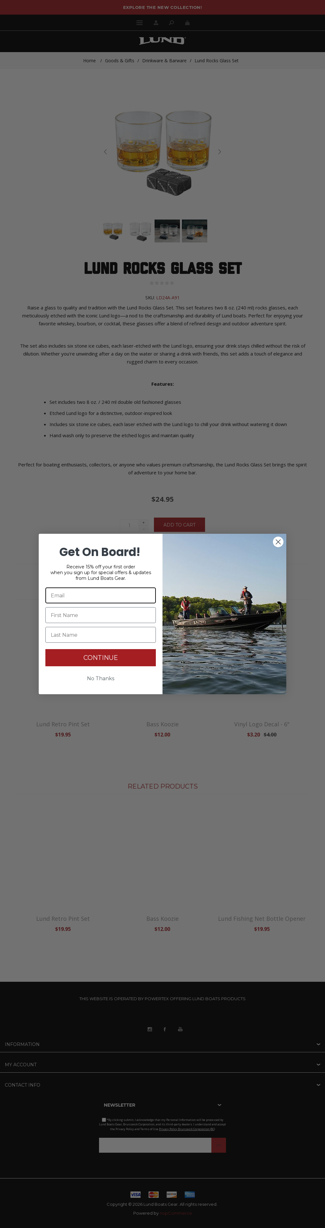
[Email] (100, 595)
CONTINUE (100, 657)
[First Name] (100, 615)
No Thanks (100, 678)
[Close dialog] (278, 541)
